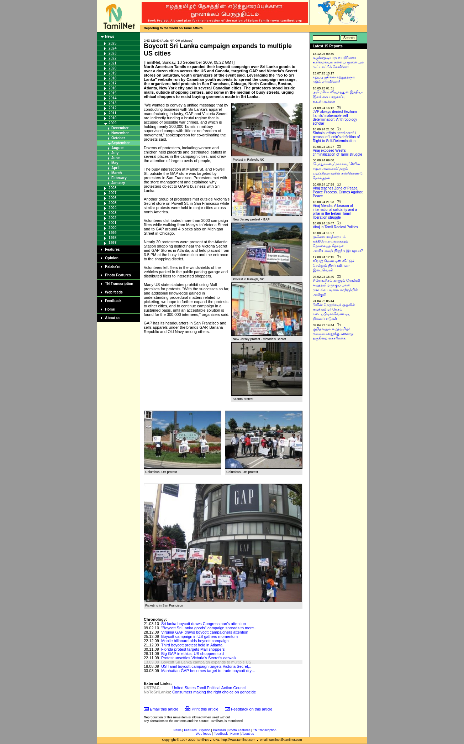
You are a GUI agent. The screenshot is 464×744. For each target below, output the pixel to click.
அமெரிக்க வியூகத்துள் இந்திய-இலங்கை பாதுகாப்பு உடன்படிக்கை (338, 96)
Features (112, 249)
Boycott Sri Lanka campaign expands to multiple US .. (207, 662)
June (115, 158)
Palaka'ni (112, 267)
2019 (112, 73)
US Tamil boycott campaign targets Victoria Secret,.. (206, 666)
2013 (112, 103)
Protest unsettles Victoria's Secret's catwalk (198, 658)
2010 (112, 118)
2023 (112, 53)
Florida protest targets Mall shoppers (193, 649)
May (114, 163)
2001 (112, 223)
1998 (112, 238)
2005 (112, 203)
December (119, 128)
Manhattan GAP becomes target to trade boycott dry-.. (208, 670)
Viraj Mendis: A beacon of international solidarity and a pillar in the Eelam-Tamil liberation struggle (335, 211)
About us (112, 318)
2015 (112, 93)
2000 (112, 228)
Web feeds (114, 292)
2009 (112, 123)
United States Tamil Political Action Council (209, 688)
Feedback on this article (251, 709)
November (120, 133)
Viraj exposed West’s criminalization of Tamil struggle (337, 152)
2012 (112, 108)
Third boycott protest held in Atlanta (191, 645)
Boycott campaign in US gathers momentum (199, 636)
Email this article (164, 709)
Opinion (111, 258)
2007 (112, 193)
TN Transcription (119, 284)
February (119, 178)
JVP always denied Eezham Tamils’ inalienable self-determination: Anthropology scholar (335, 117)
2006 (112, 198)
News (109, 36)
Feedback (113, 301)
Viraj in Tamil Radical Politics (335, 227)
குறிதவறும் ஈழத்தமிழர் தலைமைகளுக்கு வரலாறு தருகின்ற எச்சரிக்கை (333, 333)
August (117, 148)
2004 (112, 208)
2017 (112, 83)
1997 (112, 243)
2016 (112, 88)
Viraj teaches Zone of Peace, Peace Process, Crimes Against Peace (338, 192)
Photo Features (118, 275)
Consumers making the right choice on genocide (214, 692)
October (118, 138)
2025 (112, 43)
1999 (112, 233)
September (120, 143)
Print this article (205, 709)
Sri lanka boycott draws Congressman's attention (203, 623)
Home (110, 309)
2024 (112, 48)
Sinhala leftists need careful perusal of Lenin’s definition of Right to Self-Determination (336, 137)
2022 (112, 58)
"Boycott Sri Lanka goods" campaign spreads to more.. (208, 628)
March (116, 173)
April (115, 168)
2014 (112, 98)
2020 (112, 68)
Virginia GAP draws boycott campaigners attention (204, 632)
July (114, 153)
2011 (112, 113)
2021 (112, 63)
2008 (112, 188)
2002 (112, 218)
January (118, 183)
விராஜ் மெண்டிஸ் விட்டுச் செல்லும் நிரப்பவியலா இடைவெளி (333, 265)
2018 (112, 78)
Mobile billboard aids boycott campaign (195, 641)
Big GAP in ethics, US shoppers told (192, 653)
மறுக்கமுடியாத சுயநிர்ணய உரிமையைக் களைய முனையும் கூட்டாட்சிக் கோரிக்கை (338, 62)
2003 (112, 213)
